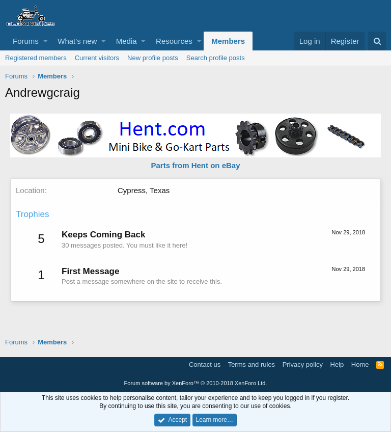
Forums (26, 41)
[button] (45, 41)
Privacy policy (303, 364)
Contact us (204, 364)
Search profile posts (215, 58)
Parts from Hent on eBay (195, 165)
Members (228, 41)
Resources (174, 41)
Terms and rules (251, 364)
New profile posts (152, 58)
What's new (77, 41)
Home (360, 364)
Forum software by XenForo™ (195, 383)
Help (337, 364)
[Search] (377, 41)
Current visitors (97, 58)
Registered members (36, 58)
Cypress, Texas (144, 190)
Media (126, 41)
